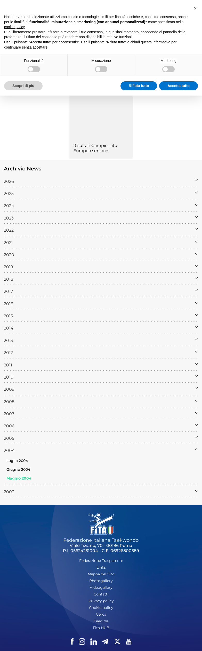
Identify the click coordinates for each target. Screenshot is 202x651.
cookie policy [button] (14, 27)
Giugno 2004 (18, 469)
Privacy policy (101, 601)
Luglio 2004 (17, 460)
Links (101, 567)
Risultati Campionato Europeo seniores (95, 148)
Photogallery (101, 581)
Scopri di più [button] (23, 86)
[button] (195, 8)
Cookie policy (101, 608)
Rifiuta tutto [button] (139, 86)
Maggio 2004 (18, 478)
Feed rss (101, 621)
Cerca (101, 614)
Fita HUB (101, 628)
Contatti (101, 594)
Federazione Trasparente (101, 561)
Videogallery (101, 587)
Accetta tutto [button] (178, 86)
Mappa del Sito (101, 574)
